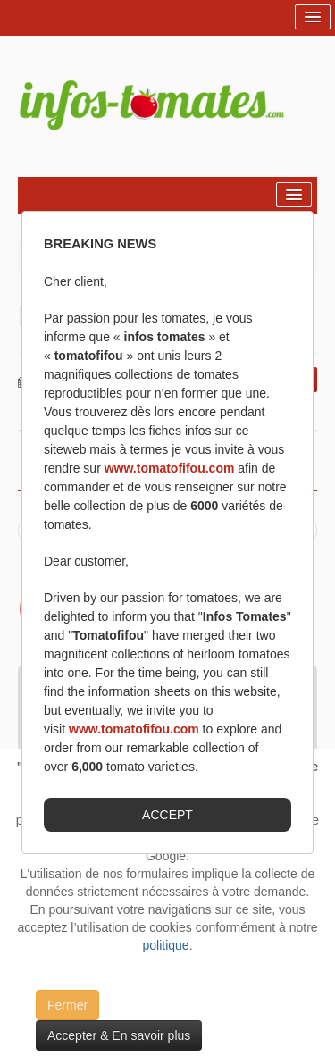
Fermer (67, 1005)
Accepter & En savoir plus (118, 1035)
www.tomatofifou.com (170, 468)
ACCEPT (167, 815)
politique (165, 945)
